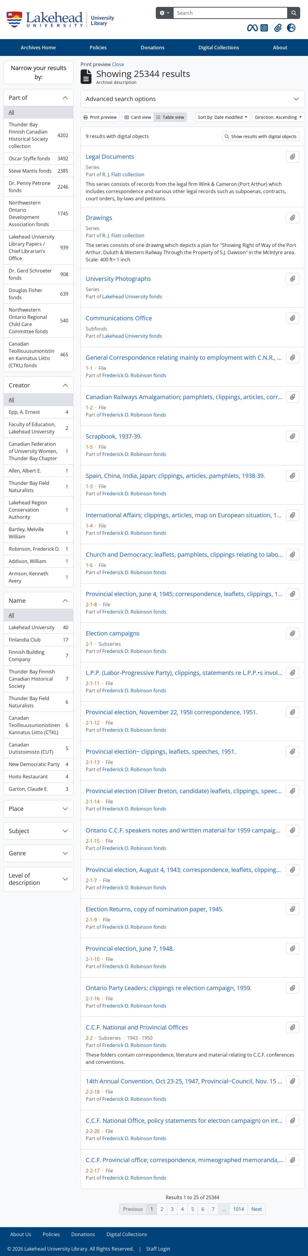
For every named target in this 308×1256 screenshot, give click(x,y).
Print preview (100, 117)
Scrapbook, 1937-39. (114, 436)
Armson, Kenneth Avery (38, 577)
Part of (18, 98)
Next (256, 1209)
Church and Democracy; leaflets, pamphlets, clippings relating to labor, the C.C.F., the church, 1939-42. (185, 554)
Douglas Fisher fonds (38, 294)
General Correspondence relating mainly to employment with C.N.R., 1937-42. (185, 357)
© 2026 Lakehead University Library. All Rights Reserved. (70, 1248)
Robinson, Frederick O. (38, 550)
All (11, 112)
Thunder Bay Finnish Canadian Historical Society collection (38, 135)
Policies (98, 47)
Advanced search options (121, 99)
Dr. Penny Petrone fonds (38, 187)
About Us (20, 1234)
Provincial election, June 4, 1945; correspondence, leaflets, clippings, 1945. (185, 594)
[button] (251, 28)
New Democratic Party (38, 766)
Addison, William (38, 563)
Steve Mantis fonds (38, 172)
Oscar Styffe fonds (38, 160)
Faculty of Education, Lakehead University (38, 428)
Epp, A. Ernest (38, 413)
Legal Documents (110, 156)
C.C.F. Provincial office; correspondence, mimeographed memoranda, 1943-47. (185, 1160)
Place (16, 809)
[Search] (230, 13)
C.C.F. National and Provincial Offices (137, 1027)
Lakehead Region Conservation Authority (38, 509)
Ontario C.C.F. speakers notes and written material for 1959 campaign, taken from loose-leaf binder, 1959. (185, 830)
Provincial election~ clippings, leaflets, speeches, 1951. (161, 751)
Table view (170, 117)
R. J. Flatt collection (123, 174)
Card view (138, 117)
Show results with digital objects (261, 136)
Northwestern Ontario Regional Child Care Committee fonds (38, 320)
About (280, 47)
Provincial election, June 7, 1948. (130, 948)
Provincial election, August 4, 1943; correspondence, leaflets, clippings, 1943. (185, 869)
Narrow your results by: (38, 72)
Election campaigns (113, 633)
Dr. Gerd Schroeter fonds (38, 274)
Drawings (99, 217)
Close (118, 64)
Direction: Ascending (276, 117)
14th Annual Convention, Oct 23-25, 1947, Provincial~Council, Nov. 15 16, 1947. (185, 1081)
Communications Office (119, 318)
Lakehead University (38, 629)
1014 (238, 1209)
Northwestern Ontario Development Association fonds (38, 213)
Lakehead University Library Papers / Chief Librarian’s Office (38, 247)
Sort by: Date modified (221, 117)
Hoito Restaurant (38, 778)
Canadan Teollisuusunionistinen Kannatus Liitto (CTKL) (38, 725)
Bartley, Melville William (38, 533)
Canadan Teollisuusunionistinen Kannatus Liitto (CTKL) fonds (38, 354)
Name (17, 600)
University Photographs (118, 278)
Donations (153, 47)
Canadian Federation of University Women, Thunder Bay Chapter (38, 451)
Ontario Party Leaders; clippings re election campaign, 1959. (168, 988)
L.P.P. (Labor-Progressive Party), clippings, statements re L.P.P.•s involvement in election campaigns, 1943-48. (185, 672)
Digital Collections (219, 47)
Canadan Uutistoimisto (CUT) (38, 748)
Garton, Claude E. (38, 790)
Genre (17, 853)
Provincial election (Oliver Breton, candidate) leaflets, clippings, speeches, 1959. (185, 791)
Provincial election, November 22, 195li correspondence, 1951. (171, 712)
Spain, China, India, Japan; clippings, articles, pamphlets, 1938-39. (175, 475)
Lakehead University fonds (132, 296)
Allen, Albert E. (38, 472)
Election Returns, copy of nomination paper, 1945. (154, 909)
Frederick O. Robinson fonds (134, 375)
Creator (19, 385)
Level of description (24, 879)
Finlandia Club (38, 641)
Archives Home (38, 47)
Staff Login (158, 1248)
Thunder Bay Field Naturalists (38, 487)
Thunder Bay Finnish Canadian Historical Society (38, 678)
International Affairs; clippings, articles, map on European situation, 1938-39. (185, 515)
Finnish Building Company (38, 656)
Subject (19, 831)
